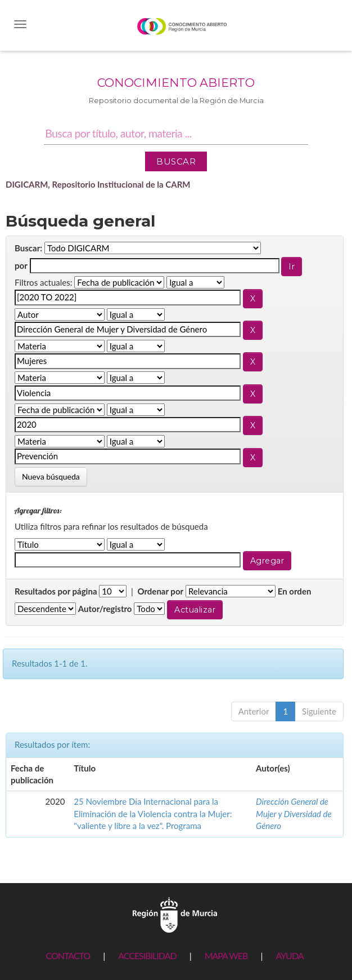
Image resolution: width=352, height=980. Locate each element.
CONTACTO (68, 955)
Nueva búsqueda (51, 476)
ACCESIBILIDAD (147, 955)
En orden (295, 591)
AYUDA (289, 955)
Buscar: (28, 248)
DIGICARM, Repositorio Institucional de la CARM (98, 184)
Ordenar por (160, 591)
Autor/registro (105, 609)
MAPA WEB (226, 955)
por (21, 265)
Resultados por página (56, 591)
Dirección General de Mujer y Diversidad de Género (294, 813)
